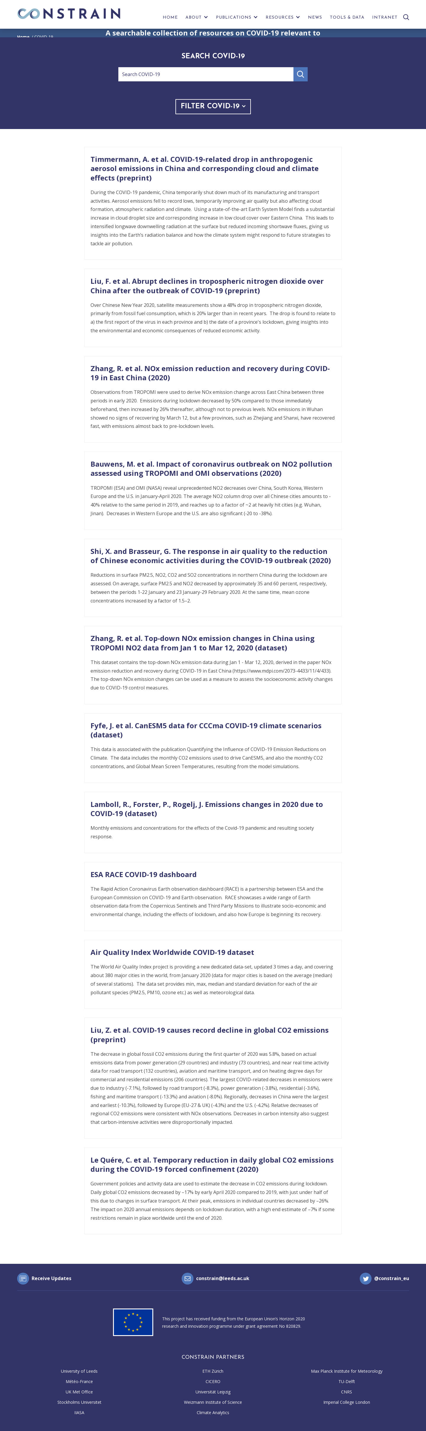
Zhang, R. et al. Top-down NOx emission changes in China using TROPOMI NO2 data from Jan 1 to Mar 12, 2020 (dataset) (202, 642)
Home (170, 17)
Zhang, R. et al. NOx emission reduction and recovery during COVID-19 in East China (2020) (210, 372)
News (315, 17)
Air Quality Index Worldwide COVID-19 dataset (172, 952)
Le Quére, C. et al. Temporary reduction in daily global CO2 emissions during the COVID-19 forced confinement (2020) (212, 1164)
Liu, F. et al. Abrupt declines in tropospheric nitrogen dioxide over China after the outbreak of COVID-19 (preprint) (207, 285)
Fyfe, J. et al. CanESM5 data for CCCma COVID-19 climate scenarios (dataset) (206, 730)
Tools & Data (347, 17)
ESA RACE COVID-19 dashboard (144, 874)
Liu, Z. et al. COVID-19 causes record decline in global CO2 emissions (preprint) (210, 1034)
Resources (280, 17)
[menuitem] (170, 19)
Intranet (385, 17)
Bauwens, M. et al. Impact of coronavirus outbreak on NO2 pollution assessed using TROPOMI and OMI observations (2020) (211, 468)
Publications (233, 17)
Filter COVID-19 (213, 106)
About (193, 17)
